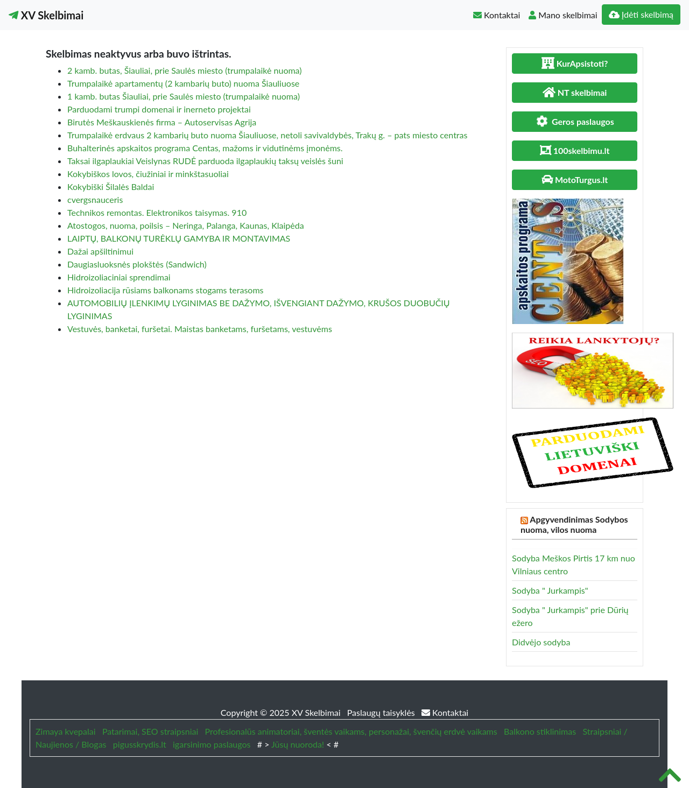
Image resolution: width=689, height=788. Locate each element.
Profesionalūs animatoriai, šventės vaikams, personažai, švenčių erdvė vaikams (351, 731)
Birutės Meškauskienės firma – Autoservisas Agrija (161, 122)
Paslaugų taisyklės (382, 712)
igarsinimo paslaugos (211, 744)
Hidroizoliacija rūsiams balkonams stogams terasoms (165, 290)
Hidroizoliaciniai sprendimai (119, 277)
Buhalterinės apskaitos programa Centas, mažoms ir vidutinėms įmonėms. (205, 148)
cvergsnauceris (95, 199)
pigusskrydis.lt (139, 744)
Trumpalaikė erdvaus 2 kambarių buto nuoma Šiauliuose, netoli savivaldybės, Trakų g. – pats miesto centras (267, 135)
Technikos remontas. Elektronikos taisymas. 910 (157, 212)
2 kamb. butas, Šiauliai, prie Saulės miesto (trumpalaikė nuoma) (184, 70)
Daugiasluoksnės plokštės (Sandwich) (137, 264)
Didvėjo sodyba (541, 642)
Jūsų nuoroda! (297, 744)
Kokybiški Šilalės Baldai (110, 186)
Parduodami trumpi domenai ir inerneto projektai (159, 109)
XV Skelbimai (46, 15)
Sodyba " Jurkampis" (550, 590)
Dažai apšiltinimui (100, 251)
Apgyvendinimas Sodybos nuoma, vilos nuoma (574, 524)
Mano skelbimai (563, 15)
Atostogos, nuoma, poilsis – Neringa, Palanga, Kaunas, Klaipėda (185, 225)
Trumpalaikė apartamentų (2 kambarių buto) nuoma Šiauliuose (183, 83)
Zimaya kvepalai (66, 731)
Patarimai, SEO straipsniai (150, 731)
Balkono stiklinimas (540, 731)
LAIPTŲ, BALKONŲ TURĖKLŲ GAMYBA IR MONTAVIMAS (178, 238)
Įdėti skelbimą (641, 14)
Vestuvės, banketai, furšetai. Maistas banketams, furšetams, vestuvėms (199, 328)
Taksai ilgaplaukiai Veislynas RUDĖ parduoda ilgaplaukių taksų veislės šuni (205, 161)
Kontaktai (496, 15)
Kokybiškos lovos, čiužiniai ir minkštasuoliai (148, 173)
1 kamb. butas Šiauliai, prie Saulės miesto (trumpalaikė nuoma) (183, 96)
